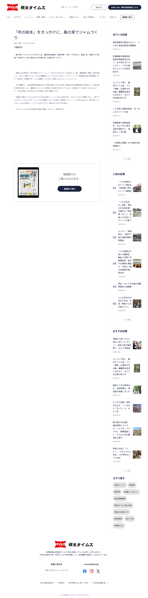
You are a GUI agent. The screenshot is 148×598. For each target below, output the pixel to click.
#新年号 (117, 492)
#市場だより (119, 525)
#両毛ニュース (119, 485)
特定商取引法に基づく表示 (78, 583)
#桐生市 (132, 485)
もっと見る (127, 159)
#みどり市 (129, 518)
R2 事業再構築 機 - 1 (100, 583)
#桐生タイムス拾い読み (123, 505)
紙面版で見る (127, 17)
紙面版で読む (69, 188)
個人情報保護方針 (47, 583)
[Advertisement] (57, 137)
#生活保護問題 (119, 498)
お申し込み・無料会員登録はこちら (124, 7)
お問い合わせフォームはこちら (56, 570)
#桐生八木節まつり (121, 512)
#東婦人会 (18, 47)
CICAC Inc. (86, 595)
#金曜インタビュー (131, 492)
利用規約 (61, 583)
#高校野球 (118, 518)
